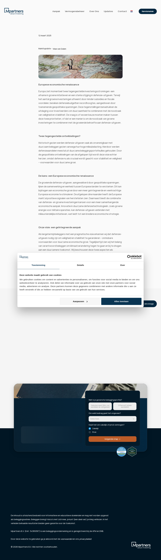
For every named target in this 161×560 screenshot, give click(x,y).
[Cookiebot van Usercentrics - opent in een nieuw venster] (129, 257)
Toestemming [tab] (38, 265)
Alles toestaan (121, 301)
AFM (94, 531)
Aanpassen (80, 301)
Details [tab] (80, 265)
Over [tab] (122, 265)
